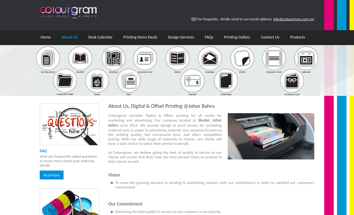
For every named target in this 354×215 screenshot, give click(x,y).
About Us (69, 37)
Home (46, 37)
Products (297, 37)
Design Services (181, 37)
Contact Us (270, 37)
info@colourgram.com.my (293, 19)
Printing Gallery (237, 37)
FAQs (209, 37)
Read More (52, 175)
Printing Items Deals (140, 37)
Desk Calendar (100, 37)
